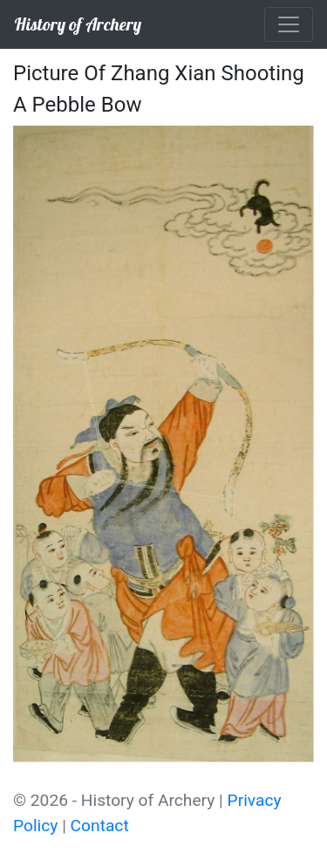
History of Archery (77, 24)
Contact (100, 825)
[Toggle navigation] (288, 24)
